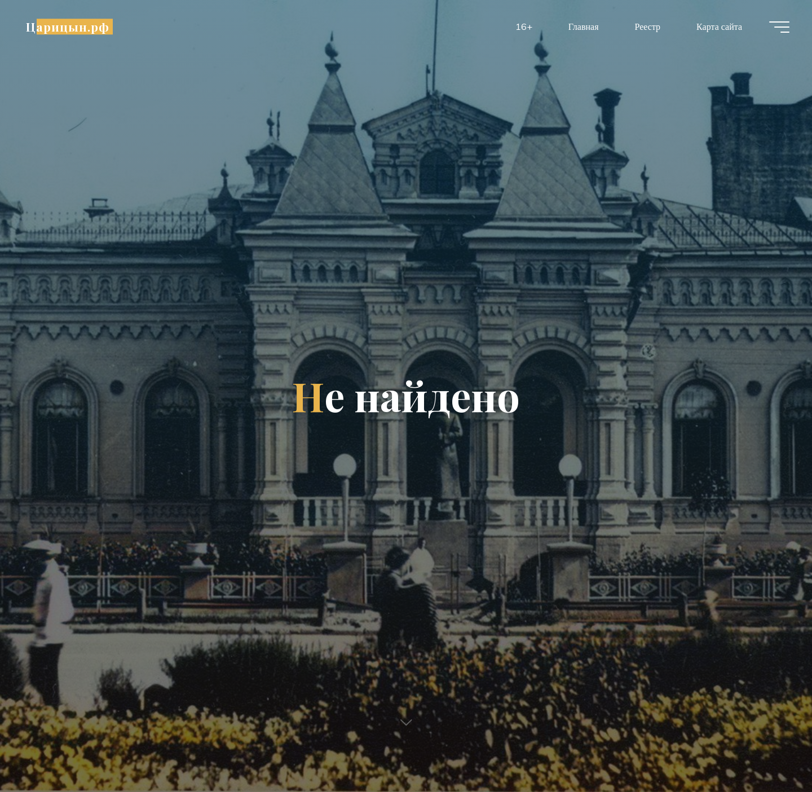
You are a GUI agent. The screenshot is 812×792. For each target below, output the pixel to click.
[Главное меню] (779, 27)
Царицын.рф (67, 26)
